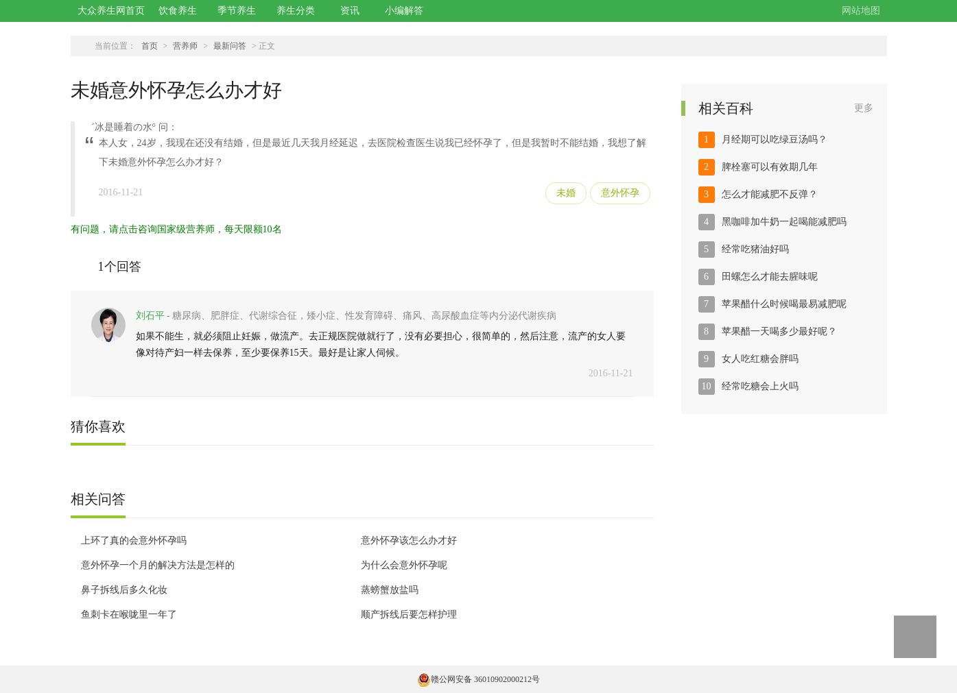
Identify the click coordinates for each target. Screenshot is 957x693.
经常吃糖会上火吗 (760, 386)
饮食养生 (177, 10)
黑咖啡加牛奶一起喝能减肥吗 (784, 222)
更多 (863, 108)
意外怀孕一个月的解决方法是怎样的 (158, 565)
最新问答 (229, 46)
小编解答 (404, 10)
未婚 (566, 193)
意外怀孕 (620, 193)
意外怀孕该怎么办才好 (409, 540)
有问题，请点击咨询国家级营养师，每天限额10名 (176, 229)
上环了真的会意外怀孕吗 (134, 540)
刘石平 (150, 316)
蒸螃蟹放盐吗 (389, 590)
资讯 (349, 10)
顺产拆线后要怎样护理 (409, 614)
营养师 (185, 46)
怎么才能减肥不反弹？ (770, 194)
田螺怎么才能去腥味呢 (770, 276)
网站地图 (861, 10)
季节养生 (236, 10)
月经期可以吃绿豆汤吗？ (774, 139)
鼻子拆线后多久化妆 (124, 590)
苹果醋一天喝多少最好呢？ (779, 331)
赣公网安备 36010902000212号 (478, 679)
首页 (149, 46)
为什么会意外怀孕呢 (404, 565)
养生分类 (295, 10)
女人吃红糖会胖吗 (760, 359)
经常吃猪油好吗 (755, 249)
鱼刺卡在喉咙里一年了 (129, 614)
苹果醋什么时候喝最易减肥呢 (784, 304)
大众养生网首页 (111, 10)
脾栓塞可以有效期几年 (770, 167)
